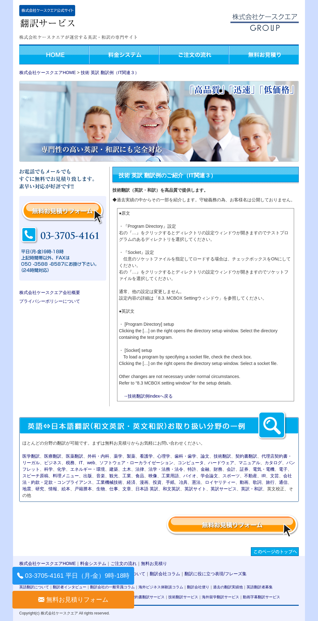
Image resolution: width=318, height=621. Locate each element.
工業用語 (170, 475)
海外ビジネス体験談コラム (161, 587)
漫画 (144, 482)
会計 (231, 469)
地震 (26, 488)
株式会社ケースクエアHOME (47, 72)
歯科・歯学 (185, 456)
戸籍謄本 (83, 488)
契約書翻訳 (246, 456)
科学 (48, 469)
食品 (139, 475)
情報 (52, 488)
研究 (39, 488)
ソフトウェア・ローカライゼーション (136, 462)
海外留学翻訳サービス (220, 597)
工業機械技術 (109, 482)
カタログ (273, 462)
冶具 (183, 482)
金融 (205, 469)
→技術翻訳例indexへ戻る (148, 396)
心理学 (163, 456)
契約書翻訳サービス (148, 597)
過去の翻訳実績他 (228, 587)
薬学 (118, 456)
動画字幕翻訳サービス (261, 597)
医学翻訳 (31, 456)
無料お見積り (154, 563)
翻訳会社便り (198, 587)
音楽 (100, 475)
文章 (126, 488)
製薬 (131, 456)
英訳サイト (195, 488)
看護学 (146, 456)
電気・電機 (264, 469)
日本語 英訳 (146, 488)
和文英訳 (171, 488)
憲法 (196, 482)
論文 (205, 456)
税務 (70, 462)
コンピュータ (191, 462)
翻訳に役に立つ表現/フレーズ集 (215, 573)
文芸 (274, 475)
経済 (131, 482)
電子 (283, 469)
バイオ (189, 475)
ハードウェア (221, 462)
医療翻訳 (52, 456)
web (91, 462)
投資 (157, 482)
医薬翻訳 (74, 456)
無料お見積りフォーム (77, 599)
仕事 (113, 488)
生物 (100, 488)
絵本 (65, 488)
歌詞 (257, 482)
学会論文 (209, 475)
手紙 (170, 482)
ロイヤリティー (220, 482)
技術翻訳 (222, 456)
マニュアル (249, 462)
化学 (61, 469)
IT (81, 462)
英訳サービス (224, 488)
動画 (244, 482)
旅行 (270, 482)
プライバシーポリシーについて (49, 301)
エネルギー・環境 (87, 469)
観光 (113, 475)
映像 (152, 475)
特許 (192, 469)
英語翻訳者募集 (260, 587)
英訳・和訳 (252, 488)
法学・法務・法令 (165, 469)
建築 (113, 469)
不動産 (250, 475)
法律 (139, 469)
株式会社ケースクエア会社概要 (49, 292)
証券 (244, 469)
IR (263, 475)
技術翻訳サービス (183, 597)
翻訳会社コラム (165, 573)
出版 (87, 475)
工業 (126, 475)
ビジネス (52, 462)
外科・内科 (98, 456)
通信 (283, 482)
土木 (126, 469)
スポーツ (231, 475)
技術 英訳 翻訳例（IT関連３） (110, 72)
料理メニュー (66, 475)
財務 (218, 469)
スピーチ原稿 (35, 475)
